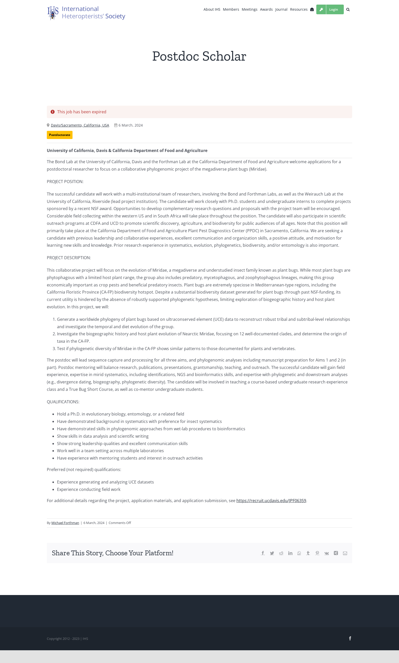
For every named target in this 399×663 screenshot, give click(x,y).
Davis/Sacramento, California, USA (80, 125)
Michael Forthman (65, 522)
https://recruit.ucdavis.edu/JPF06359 (271, 500)
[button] (348, 9)
